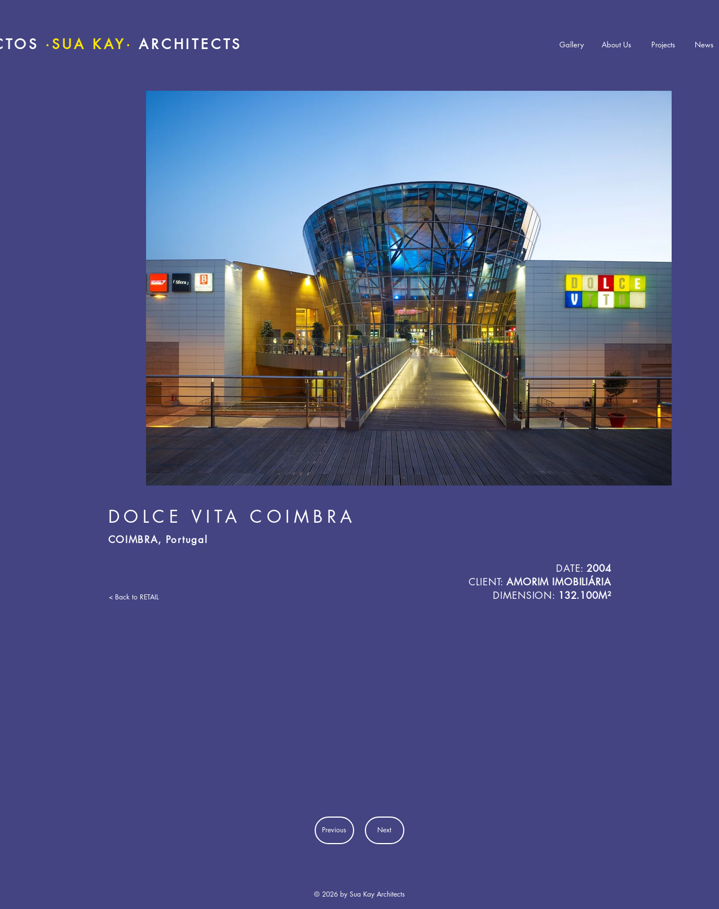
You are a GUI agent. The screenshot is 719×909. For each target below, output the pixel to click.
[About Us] (616, 45)
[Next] (384, 830)
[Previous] (334, 830)
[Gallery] (571, 45)
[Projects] (663, 45)
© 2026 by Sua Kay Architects (359, 894)
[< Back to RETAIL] (141, 597)
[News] (704, 45)
